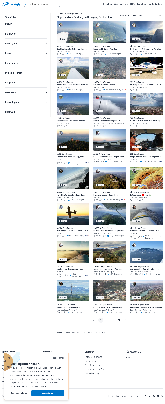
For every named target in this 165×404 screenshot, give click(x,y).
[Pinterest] (162, 396)
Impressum (135, 396)
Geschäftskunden (92, 365)
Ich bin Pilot (106, 4)
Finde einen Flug (92, 373)
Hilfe (132, 4)
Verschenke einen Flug (95, 369)
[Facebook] (145, 396)
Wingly (59, 332)
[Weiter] (126, 320)
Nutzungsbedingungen (117, 396)
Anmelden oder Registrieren (150, 4)
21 (119, 320)
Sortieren (124, 15)
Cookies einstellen (18, 393)
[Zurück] (93, 320)
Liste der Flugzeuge (93, 357)
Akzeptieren (47, 393)
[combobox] (42, 4)
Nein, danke (58, 358)
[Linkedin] (158, 396)
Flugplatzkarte (91, 361)
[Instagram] (154, 396)
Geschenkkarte (121, 4)
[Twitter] (149, 396)
